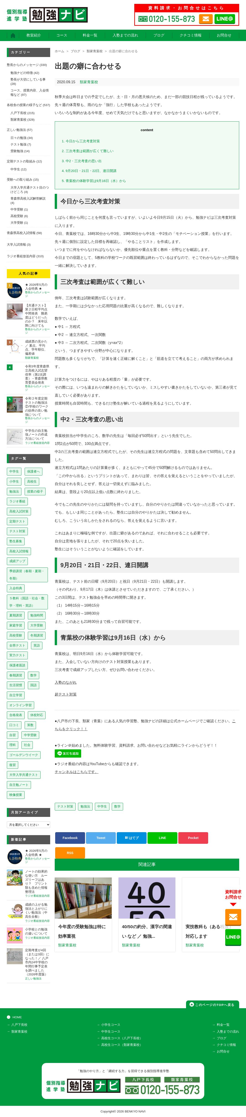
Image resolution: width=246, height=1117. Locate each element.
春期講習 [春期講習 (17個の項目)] (15, 675)
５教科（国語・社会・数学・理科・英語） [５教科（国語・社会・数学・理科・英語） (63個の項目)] (26, 601)
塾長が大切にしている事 (28, 79)
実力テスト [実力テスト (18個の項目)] (17, 655)
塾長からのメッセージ (23, 65)
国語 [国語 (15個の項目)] (33, 685)
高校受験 (16, 216)
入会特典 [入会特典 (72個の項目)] (15, 588)
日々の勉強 (18, 138)
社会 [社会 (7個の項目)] (27, 745)
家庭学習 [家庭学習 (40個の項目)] (15, 625)
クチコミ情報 (191, 35)
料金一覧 (90, 35)
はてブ (132, 837)
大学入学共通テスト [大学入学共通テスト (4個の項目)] (23, 775)
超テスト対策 (66, 694)
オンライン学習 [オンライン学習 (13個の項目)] (20, 705)
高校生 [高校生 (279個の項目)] (32, 481)
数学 (117, 805)
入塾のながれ (66, 682)
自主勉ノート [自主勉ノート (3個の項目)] (18, 785)
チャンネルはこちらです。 (76, 771)
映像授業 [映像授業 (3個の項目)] (15, 795)
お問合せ (224, 35)
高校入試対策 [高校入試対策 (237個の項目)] (18, 511)
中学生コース (111, 1031)
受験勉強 (16, 151)
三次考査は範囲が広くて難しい (88, 151)
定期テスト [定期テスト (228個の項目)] (17, 521)
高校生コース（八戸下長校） (122, 1038)
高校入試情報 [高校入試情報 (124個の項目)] (18, 551)
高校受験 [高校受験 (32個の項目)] (15, 635)
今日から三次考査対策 (81, 141)
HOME (17, 1017)
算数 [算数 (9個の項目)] (30, 725)
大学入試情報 (16, 244)
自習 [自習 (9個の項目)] (12, 735)
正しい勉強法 (16, 130)
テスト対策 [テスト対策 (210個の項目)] (17, 531)
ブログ (158, 35)
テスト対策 (65, 805)
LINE (162, 837)
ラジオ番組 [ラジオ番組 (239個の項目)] (17, 501)
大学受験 (16, 222)
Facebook (70, 837)
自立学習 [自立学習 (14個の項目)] (15, 695)
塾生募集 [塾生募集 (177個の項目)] (15, 541)
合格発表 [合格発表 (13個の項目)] (15, 715)
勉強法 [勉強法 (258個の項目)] (14, 491)
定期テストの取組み (21, 161)
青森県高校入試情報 (21, 233)
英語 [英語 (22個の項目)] (37, 645)
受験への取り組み (19, 179)
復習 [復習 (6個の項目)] (12, 765)
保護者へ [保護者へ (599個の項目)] (33, 471)
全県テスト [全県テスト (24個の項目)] (17, 645)
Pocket (193, 837)
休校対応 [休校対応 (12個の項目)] (36, 715)
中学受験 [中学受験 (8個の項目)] (30, 735)
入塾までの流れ (125, 35)
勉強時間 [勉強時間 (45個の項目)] (36, 615)
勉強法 (85, 805)
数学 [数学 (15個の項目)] (33, 675)
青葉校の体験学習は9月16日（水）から (94, 181)
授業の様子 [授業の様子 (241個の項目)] (35, 491)
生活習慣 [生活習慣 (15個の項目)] (15, 685)
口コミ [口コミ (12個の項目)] (14, 725)
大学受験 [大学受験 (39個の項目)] (36, 625)
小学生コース (111, 1025)
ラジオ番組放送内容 (21, 256)
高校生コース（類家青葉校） (122, 1045)
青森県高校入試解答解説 (28, 198)
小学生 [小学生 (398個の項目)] (14, 481)
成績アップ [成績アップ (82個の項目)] (17, 561)
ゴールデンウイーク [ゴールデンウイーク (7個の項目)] (23, 755)
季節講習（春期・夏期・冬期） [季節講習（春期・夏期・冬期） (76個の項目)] (26, 574)
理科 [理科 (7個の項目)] (12, 745)
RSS (70, 852)
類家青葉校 (95, 51)
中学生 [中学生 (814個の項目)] (14, 471)
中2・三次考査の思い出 (82, 161)
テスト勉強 (18, 144)
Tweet (100, 837)
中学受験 (16, 209)
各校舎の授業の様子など (24, 105)
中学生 (102, 805)
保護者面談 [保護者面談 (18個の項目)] (17, 665)
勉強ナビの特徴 (21, 73)
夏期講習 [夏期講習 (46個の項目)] (15, 615)
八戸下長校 (18, 113)
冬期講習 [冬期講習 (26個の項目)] (36, 635)
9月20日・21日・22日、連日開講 (89, 171)
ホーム (59, 51)
